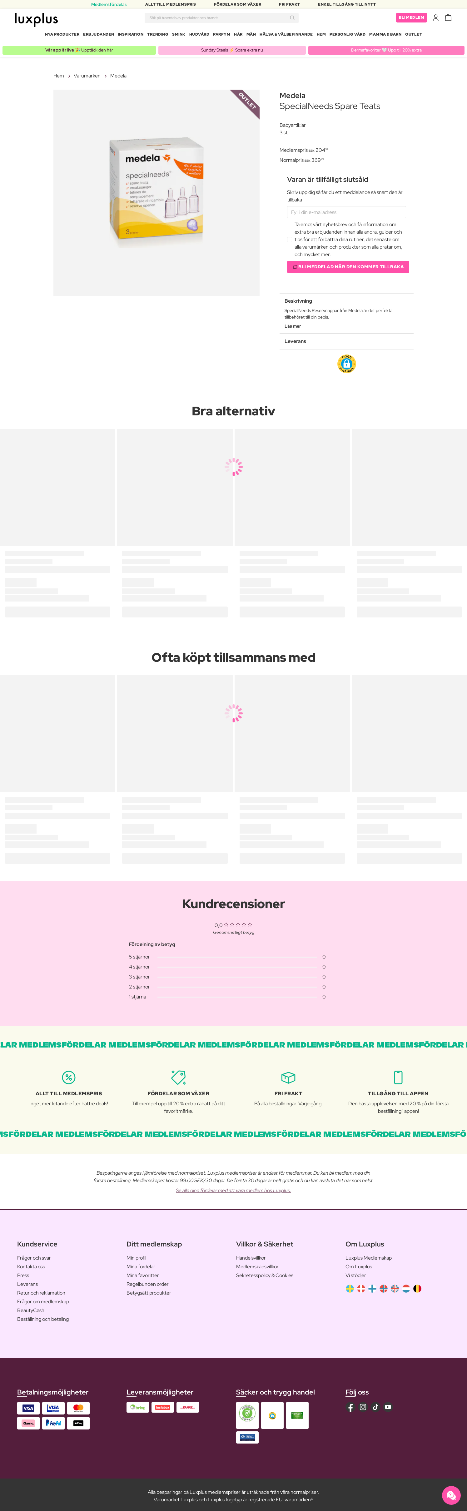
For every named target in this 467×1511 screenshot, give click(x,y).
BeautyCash (30, 1308)
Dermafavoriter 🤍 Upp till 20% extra (386, 47)
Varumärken (87, 73)
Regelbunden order (148, 1281)
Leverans (27, 1281)
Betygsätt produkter (149, 1290)
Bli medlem (411, 18)
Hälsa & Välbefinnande (286, 35)
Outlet (413, 35)
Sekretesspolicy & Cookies (264, 1273)
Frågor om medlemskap (43, 1299)
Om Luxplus (358, 1264)
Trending (157, 35)
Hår (238, 35)
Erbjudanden (98, 35)
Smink (179, 35)
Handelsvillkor (251, 1255)
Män (251, 35)
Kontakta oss (31, 1264)
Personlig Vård (347, 35)
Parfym (221, 35)
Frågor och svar (34, 1255)
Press (23, 1273)
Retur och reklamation (41, 1290)
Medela (118, 73)
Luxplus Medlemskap (368, 1255)
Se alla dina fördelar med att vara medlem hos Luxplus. (233, 1188)
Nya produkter (62, 35)
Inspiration (131, 35)
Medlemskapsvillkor (257, 1264)
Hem (321, 35)
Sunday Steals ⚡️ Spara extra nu (232, 47)
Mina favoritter (143, 1273)
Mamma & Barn (385, 35)
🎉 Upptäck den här (79, 47)
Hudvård (199, 35)
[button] (346, 361)
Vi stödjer (355, 1273)
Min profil (136, 1255)
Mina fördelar (141, 1264)
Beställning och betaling (43, 1316)
